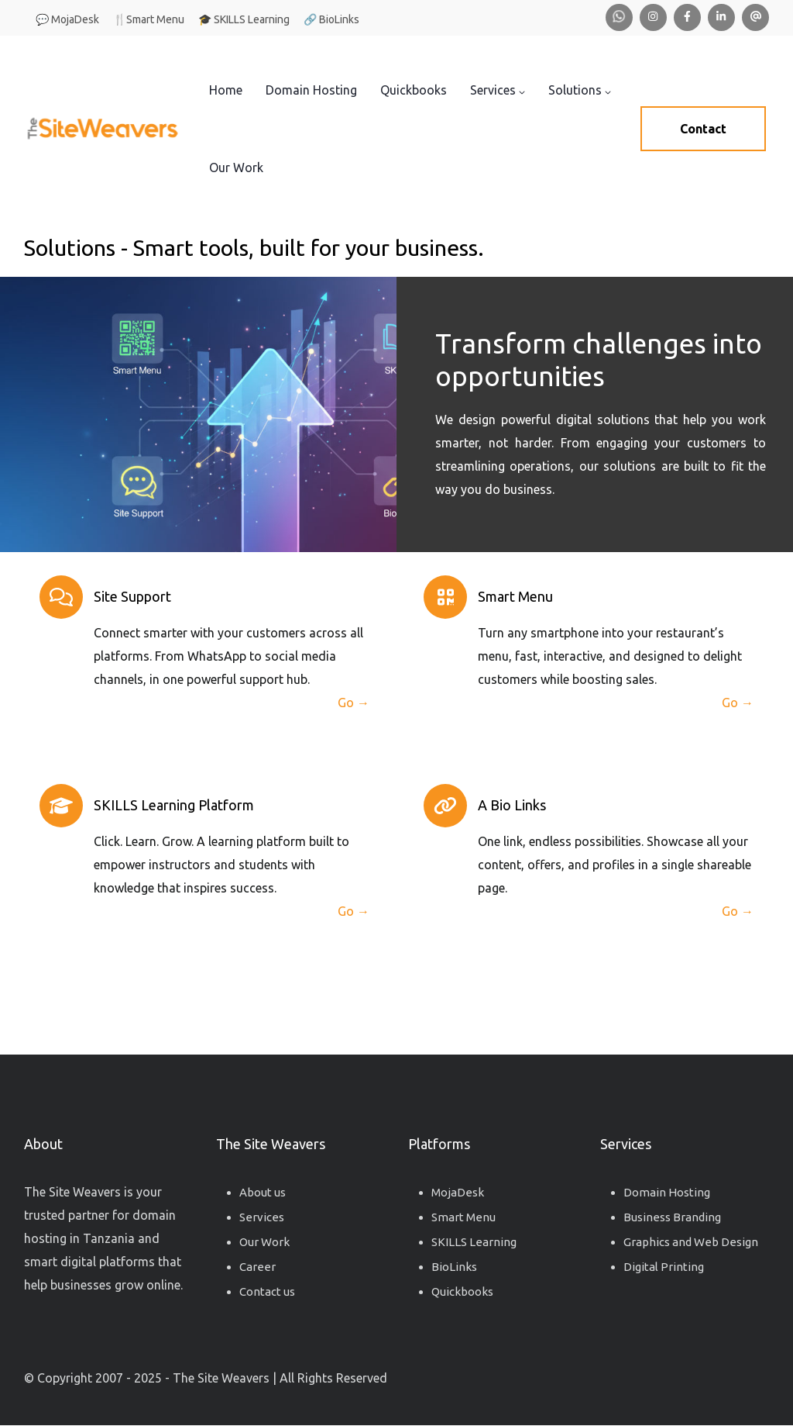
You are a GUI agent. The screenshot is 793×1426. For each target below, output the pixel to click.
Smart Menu (463, 1217)
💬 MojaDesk (67, 19)
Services (497, 90)
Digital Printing (663, 1266)
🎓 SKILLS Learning (244, 19)
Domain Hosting (311, 90)
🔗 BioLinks (331, 19)
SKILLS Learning (474, 1241)
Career (257, 1266)
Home (225, 90)
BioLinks (454, 1266)
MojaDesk (457, 1192)
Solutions (579, 90)
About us (262, 1192)
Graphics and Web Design (690, 1241)
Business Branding (672, 1217)
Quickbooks (413, 90)
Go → (353, 703)
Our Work (236, 167)
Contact (703, 129)
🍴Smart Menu (148, 19)
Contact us (267, 1291)
